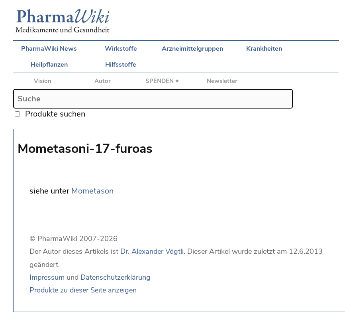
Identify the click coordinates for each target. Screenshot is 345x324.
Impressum (47, 277)
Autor (102, 81)
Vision (42, 81)
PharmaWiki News (49, 48)
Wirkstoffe (121, 48)
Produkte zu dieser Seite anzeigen (83, 290)
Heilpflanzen (49, 64)
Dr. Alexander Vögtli (152, 251)
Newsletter (222, 81)
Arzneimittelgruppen (192, 48)
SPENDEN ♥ (162, 81)
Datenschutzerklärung (115, 277)
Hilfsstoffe (120, 64)
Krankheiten (264, 48)
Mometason (92, 191)
